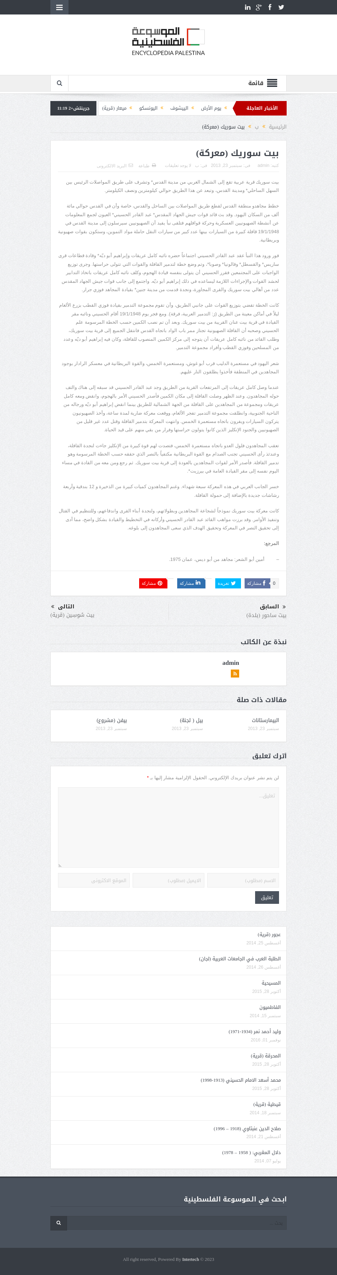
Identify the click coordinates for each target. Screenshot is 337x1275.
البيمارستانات (265, 720)
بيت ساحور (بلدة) (266, 615)
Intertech (190, 1259)
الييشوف (179, 108)
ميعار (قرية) (114, 108)
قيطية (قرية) (267, 1104)
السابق (273, 607)
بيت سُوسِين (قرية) (72, 615)
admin (264, 165)
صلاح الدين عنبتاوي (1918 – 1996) (247, 1128)
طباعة (147, 165)
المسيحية (271, 982)
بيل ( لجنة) (191, 720)
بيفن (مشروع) (112, 720)
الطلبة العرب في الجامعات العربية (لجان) (240, 958)
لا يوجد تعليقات (178, 165)
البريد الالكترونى (115, 165)
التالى (62, 607)
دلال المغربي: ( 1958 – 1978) (251, 1152)
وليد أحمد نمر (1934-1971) (255, 1031)
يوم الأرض (211, 108)
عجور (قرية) (269, 934)
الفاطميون (270, 1007)
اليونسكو (148, 108)
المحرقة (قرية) (266, 1055)
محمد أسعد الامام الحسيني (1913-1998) (241, 1080)
